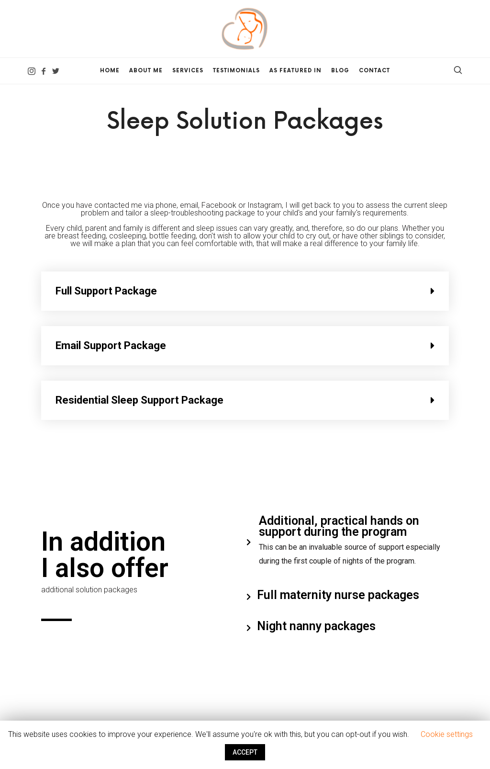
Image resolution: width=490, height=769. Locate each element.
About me (146, 71)
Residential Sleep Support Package (139, 401)
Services (187, 71)
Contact (374, 71)
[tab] (244, 291)
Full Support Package (106, 291)
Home (110, 71)
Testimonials (236, 71)
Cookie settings (447, 734)
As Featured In (295, 71)
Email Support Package (111, 346)
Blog (340, 71)
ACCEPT (245, 752)
